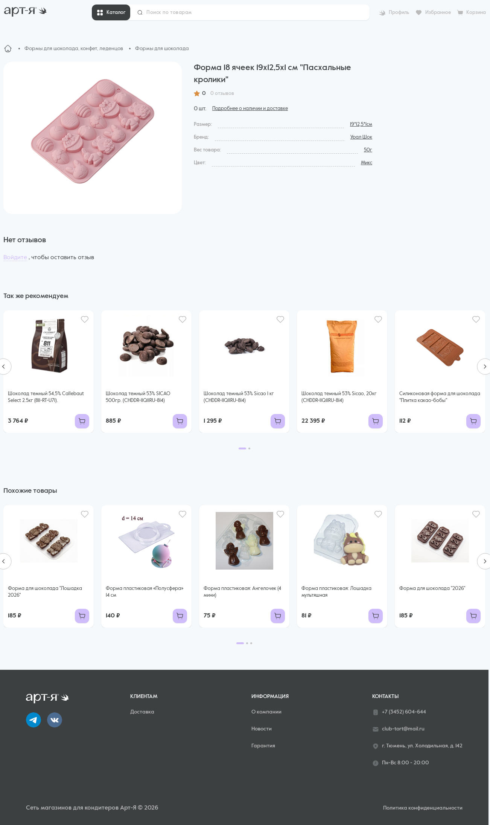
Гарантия (263, 746)
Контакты (385, 696)
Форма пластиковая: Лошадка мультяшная (336, 592)
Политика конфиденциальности (423, 808)
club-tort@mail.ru (398, 729)
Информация (270, 696)
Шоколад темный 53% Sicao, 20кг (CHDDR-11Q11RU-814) (339, 397)
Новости (261, 729)
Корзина (476, 12)
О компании (266, 712)
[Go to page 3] (251, 643)
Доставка (142, 712)
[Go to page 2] (249, 448)
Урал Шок (361, 137)
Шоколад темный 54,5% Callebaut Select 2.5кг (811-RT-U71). (46, 397)
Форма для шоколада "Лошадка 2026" (45, 592)
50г (368, 150)
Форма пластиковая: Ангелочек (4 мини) (242, 592)
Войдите (15, 258)
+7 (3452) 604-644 (399, 712)
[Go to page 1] (242, 448)
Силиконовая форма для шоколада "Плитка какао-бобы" (439, 397)
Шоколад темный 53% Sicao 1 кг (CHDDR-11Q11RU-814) (239, 397)
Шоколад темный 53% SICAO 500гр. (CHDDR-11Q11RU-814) (138, 397)
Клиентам (143, 696)
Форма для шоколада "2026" (432, 588)
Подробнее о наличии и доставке (250, 108)
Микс (366, 162)
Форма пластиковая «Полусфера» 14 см (144, 592)
